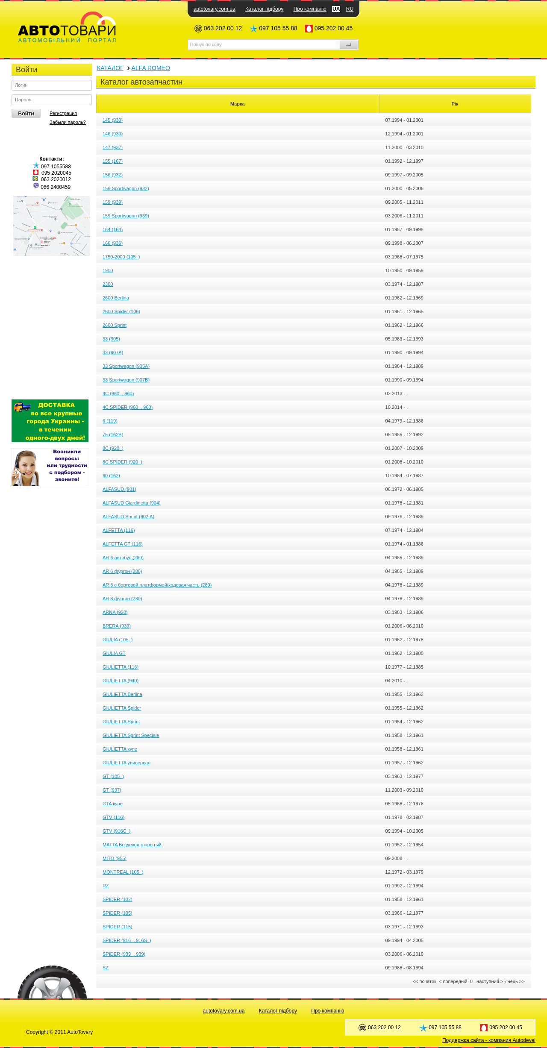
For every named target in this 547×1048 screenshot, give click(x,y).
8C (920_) (113, 448)
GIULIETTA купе (120, 749)
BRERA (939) (117, 625)
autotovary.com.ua (214, 9)
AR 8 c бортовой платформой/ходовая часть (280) (157, 584)
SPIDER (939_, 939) (124, 954)
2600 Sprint (114, 325)
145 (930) (113, 120)
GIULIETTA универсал (126, 762)
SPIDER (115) (117, 926)
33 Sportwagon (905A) (126, 366)
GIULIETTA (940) (120, 680)
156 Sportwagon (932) (126, 188)
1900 (108, 270)
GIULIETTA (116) (120, 666)
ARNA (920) (115, 612)
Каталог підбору (264, 9)
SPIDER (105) (117, 913)
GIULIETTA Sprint (121, 721)
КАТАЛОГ (110, 68)
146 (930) (113, 133)
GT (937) (112, 790)
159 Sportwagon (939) (126, 215)
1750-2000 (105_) (121, 256)
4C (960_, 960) (118, 393)
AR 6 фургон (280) (122, 571)
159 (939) (113, 202)
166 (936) (113, 243)
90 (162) (111, 475)
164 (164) (113, 229)
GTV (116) (113, 817)
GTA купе (113, 803)
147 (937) (113, 147)
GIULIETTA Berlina (122, 694)
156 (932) (113, 174)
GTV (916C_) (116, 831)
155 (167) (113, 161)
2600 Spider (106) (121, 311)
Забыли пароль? (68, 122)
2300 (108, 284)
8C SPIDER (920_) (122, 461)
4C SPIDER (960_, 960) (128, 407)
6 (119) (110, 420)
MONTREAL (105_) (123, 872)
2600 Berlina (116, 297)
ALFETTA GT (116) (123, 543)
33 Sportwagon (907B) (126, 379)
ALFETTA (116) (119, 530)
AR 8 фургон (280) (122, 598)
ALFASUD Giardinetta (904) (132, 502)
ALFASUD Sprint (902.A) (128, 516)
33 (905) (111, 338)
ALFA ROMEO (151, 68)
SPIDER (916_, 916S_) (127, 940)
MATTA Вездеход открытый (132, 844)
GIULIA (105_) (117, 639)
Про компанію (310, 9)
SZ (106, 967)
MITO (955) (114, 858)
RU (349, 9)
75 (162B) (113, 434)
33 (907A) (113, 352)
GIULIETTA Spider (122, 707)
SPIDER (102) (117, 899)
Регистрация (63, 113)
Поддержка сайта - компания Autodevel (488, 1040)
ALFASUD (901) (119, 489)
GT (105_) (113, 776)
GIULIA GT (114, 653)
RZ (106, 885)
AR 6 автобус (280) (123, 557)
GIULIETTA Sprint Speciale (131, 735)
